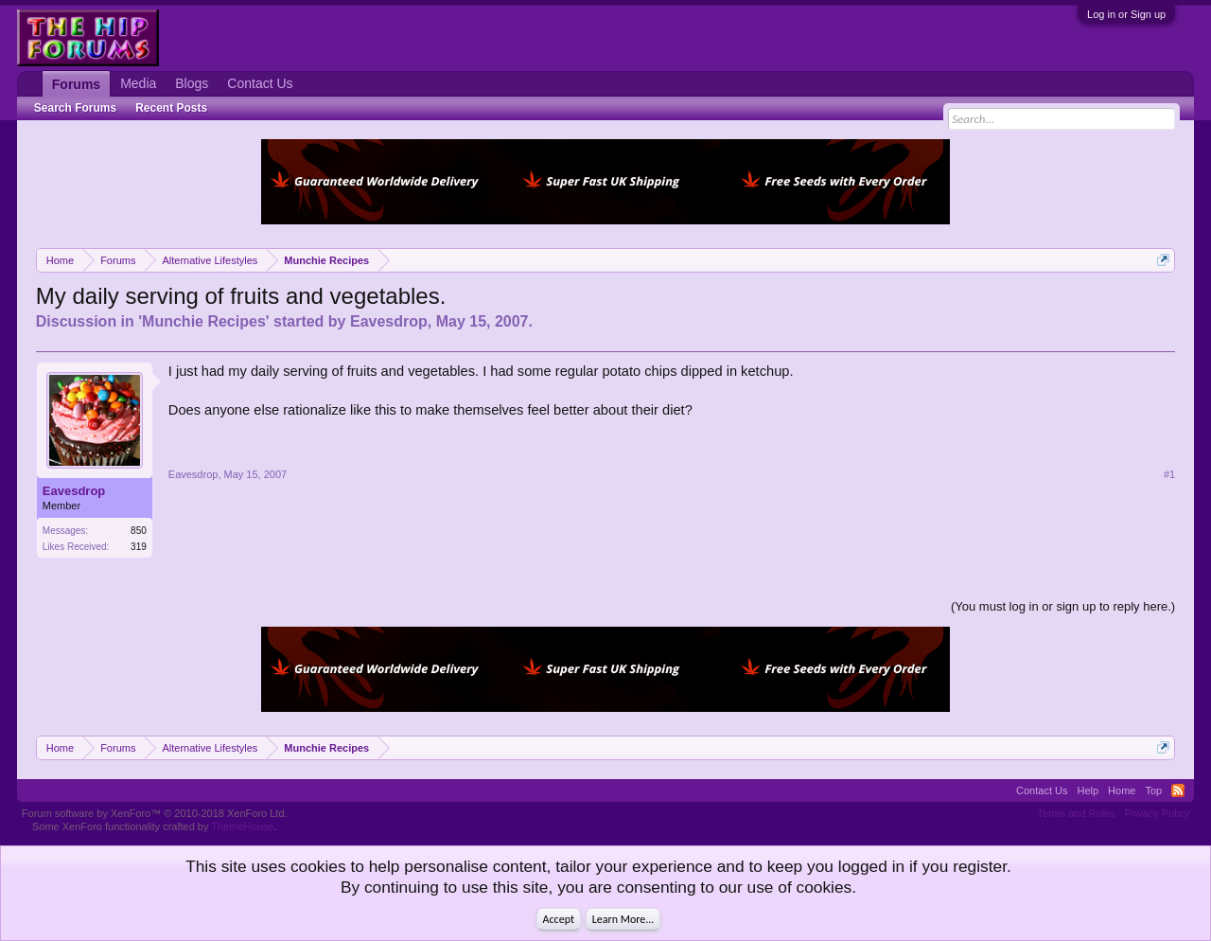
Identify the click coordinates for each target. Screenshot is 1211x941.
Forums (76, 84)
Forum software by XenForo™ (155, 813)
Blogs (191, 83)
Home (1121, 790)
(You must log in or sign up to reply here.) (1063, 606)
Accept (558, 919)
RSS (1178, 790)
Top (1153, 790)
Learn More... (623, 919)
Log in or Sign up (1126, 14)
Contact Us (259, 83)
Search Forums (75, 108)
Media (138, 83)
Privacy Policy (1157, 813)
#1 (1169, 474)
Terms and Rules (1076, 813)
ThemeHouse (242, 826)
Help (1087, 790)
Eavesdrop (389, 321)
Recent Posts (171, 108)
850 (139, 530)
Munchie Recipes (204, 321)
